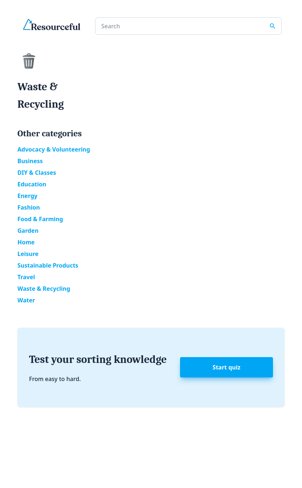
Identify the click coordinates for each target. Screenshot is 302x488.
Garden (27, 231)
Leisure (27, 254)
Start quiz (227, 367)
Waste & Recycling (43, 289)
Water (26, 300)
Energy (27, 196)
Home (25, 242)
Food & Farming (40, 219)
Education (31, 184)
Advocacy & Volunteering (53, 149)
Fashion (28, 207)
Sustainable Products (47, 265)
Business (30, 161)
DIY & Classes (36, 173)
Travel (26, 277)
